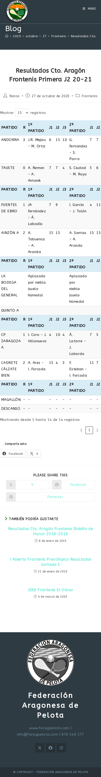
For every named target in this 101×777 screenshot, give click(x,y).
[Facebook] (50, 748)
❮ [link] (81, 430)
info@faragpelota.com (37, 734)
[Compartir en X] (27, 484)
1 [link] (89, 430)
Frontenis (89, 96)
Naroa (14, 96)
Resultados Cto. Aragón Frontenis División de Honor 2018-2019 (50, 531)
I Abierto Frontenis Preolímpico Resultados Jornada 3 (50, 562)
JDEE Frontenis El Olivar (50, 590)
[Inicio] (6, 36)
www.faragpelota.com (49, 728)
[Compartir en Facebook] (73, 484)
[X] (39, 748)
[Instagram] (61, 748)
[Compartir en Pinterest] (50, 497)
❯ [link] (97, 430)
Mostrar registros (23, 113)
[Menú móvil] (89, 8)
